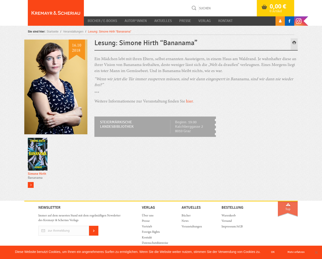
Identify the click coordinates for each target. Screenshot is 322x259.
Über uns (148, 215)
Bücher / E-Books (102, 21)
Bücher (186, 215)
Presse (185, 21)
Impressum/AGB (232, 226)
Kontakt (225, 21)
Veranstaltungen (73, 31)
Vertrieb (147, 226)
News (185, 221)
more (31, 185)
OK (273, 252)
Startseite (52, 31)
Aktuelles (163, 21)
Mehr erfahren (296, 252)
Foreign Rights (151, 232)
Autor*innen (136, 21)
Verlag (204, 21)
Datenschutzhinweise (155, 243)
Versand (227, 221)
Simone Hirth (37, 174)
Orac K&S (56, 13)
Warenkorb (229, 215)
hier (189, 101)
